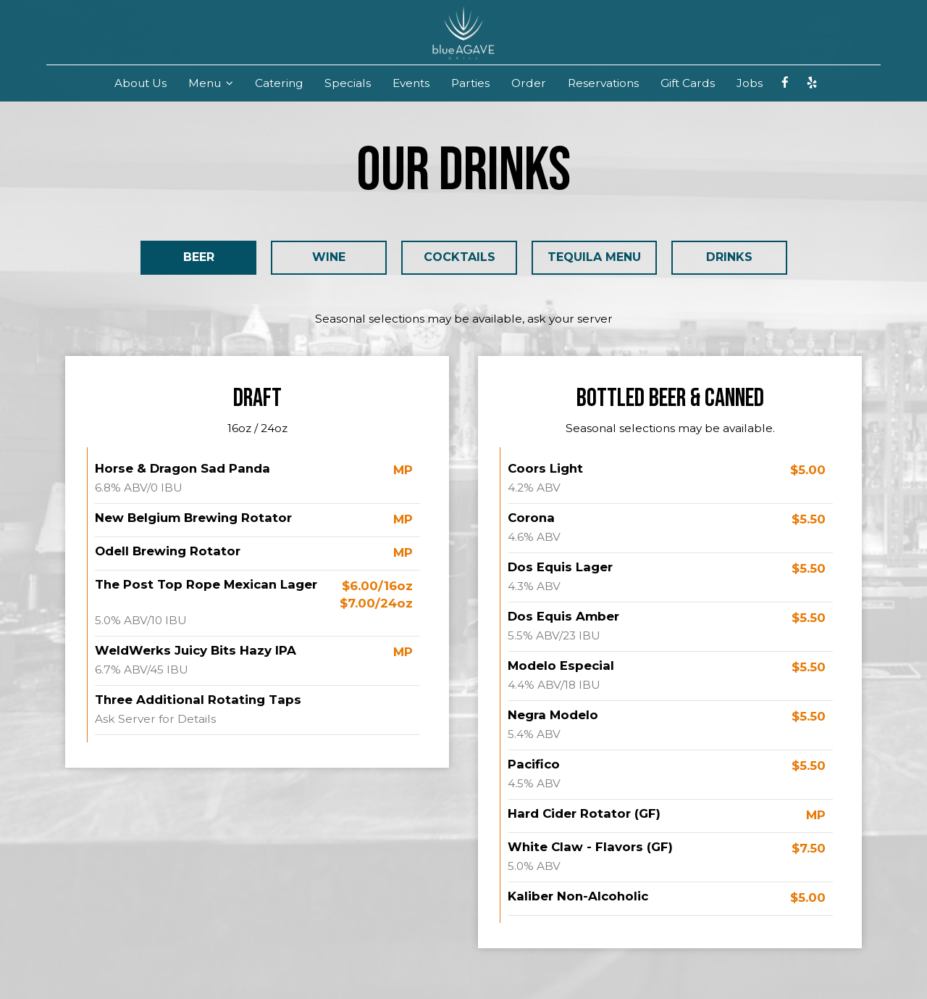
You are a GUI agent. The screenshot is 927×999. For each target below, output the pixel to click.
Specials (347, 83)
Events (411, 83)
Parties (470, 83)
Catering (279, 83)
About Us (140, 83)
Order (528, 83)
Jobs (750, 83)
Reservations (603, 83)
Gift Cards (687, 83)
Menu (210, 83)
